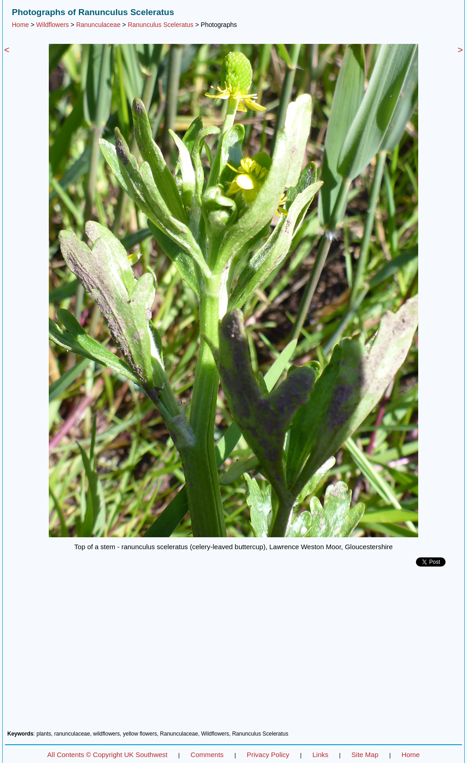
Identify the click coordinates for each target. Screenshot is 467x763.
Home (20, 24)
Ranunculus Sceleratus (160, 24)
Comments (207, 754)
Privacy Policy (268, 754)
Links (320, 754)
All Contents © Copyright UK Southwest (107, 754)
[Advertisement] (233, 652)
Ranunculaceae (98, 24)
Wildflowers (52, 24)
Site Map (365, 754)
